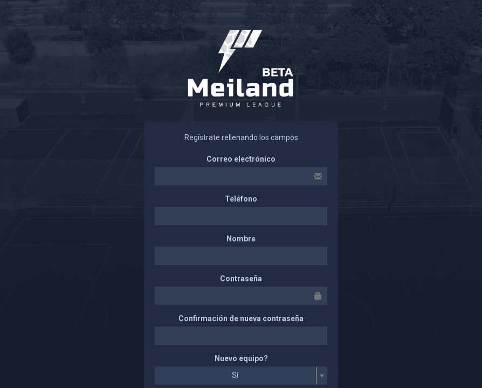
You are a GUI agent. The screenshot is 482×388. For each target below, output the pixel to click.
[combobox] (241, 375)
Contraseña (241, 278)
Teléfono (241, 199)
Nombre (241, 238)
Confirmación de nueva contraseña (241, 318)
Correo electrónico (241, 159)
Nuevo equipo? (241, 358)
